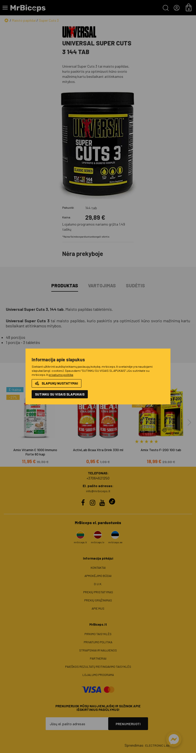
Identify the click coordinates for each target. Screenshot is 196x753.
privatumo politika (60, 374)
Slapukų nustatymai (56, 383)
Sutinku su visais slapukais (59, 394)
